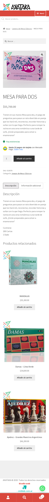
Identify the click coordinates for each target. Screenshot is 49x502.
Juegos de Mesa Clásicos (22, 28)
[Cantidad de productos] (7, 159)
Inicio (8, 28)
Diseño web (24, 483)
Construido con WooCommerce (17, 469)
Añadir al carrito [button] (24, 307)
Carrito (38, 495)
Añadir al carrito (24, 158)
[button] (42, 55)
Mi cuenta (8, 497)
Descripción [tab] (10, 185)
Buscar (24, 497)
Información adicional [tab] (31, 185)
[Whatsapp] (42, 491)
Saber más (18, 149)
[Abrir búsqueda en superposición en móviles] (24, 19)
